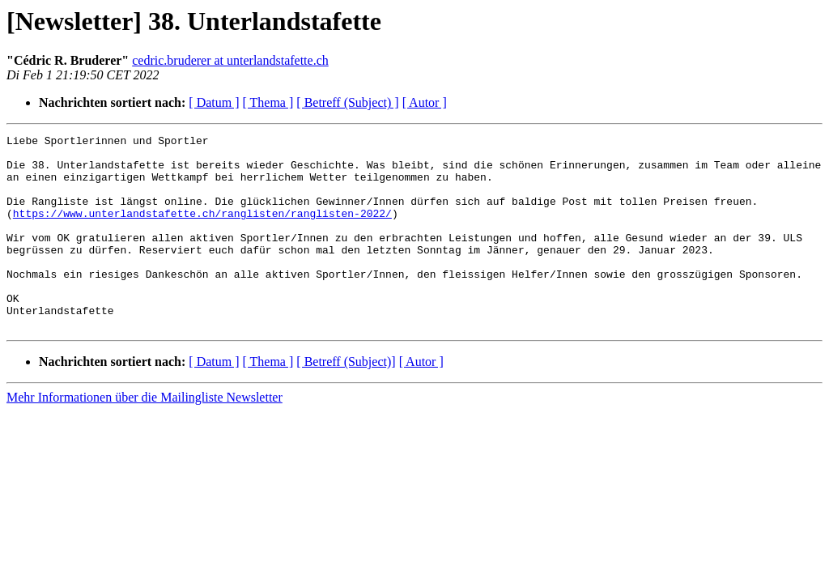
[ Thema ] (268, 102)
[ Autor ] (424, 102)
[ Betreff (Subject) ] (347, 102)
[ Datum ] (214, 102)
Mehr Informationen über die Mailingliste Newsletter (144, 436)
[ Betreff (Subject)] (345, 400)
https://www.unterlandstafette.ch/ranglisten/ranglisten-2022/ (202, 230)
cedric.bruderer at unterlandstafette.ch (230, 60)
